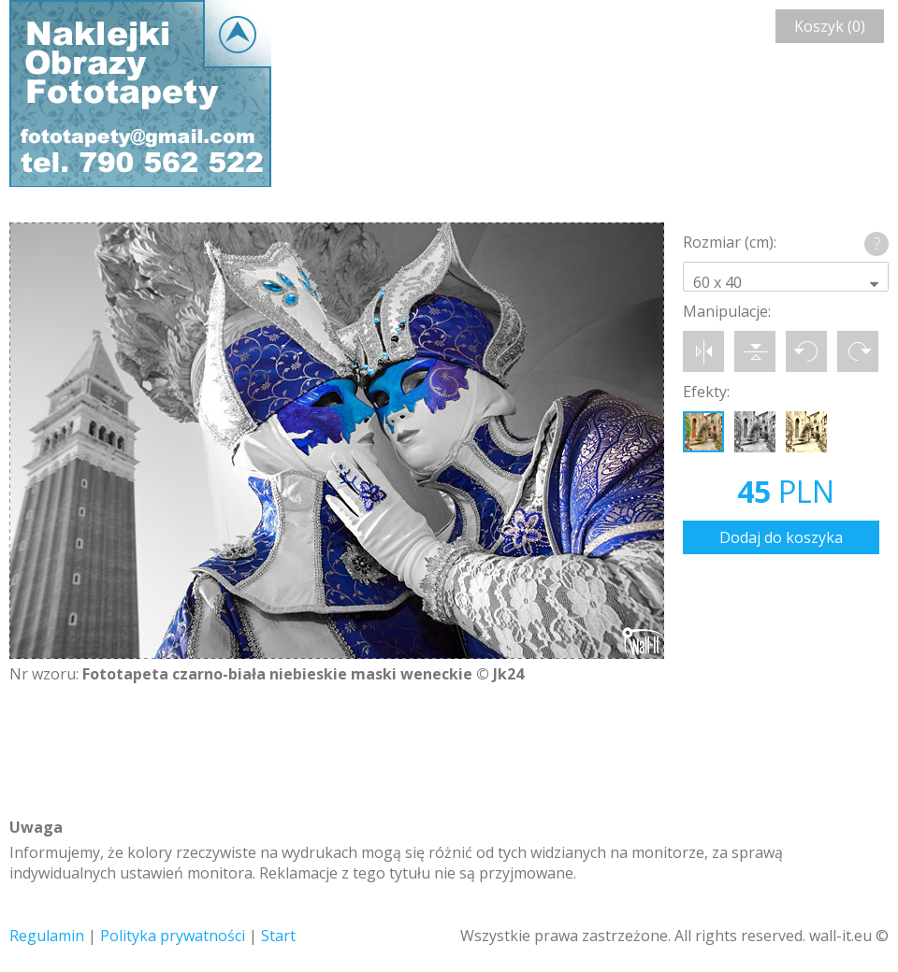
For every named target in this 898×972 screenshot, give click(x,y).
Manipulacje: (727, 311)
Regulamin (46, 935)
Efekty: (706, 391)
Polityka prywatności (172, 935)
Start (278, 935)
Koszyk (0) (829, 26)
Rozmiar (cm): (729, 242)
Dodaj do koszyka (781, 537)
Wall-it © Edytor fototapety (140, 93)
